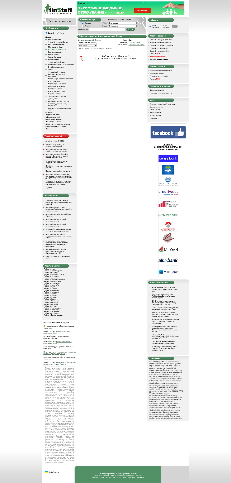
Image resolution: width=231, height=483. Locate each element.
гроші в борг (176, 381)
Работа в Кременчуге (52, 283)
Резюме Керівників (157, 73)
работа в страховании (174, 418)
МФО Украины (155, 112)
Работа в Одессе (50, 294)
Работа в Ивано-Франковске (54, 280)
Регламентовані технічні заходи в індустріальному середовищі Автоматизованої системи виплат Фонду (164, 329)
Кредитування (53, 54)
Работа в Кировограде (52, 281)
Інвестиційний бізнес (136, 45)
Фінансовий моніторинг (57, 62)
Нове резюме (166, 26)
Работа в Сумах (50, 299)
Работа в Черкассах (51, 310)
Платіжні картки (54, 81)
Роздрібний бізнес (55, 39)
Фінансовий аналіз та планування (61, 64)
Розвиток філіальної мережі (58, 101)
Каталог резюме (130, 474)
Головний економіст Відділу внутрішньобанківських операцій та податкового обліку (59, 209)
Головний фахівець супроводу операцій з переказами (57, 162)
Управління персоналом (57, 96)
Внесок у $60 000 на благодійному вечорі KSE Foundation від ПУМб (165, 308)
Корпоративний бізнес (56, 44)
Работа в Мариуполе (52, 290)
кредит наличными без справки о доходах (165, 364)
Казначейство (53, 59)
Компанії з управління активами (58, 124)
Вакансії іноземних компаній (160, 42)
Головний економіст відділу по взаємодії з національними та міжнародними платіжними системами (57, 243)
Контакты (140, 477)
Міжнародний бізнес (55, 47)
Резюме (88, 26)
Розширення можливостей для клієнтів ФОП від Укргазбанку (163, 342)
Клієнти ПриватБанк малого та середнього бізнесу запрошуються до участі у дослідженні (165, 314)
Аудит (50, 69)
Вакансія (88, 23)
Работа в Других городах (53, 315)
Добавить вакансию (118, 475)
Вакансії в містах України (159, 51)
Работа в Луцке (49, 287)
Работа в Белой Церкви (53, 271)
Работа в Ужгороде (51, 302)
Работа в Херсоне (50, 306)
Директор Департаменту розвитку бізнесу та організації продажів (58, 230)
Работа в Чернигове (51, 311)
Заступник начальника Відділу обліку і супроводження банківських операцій (59, 202)
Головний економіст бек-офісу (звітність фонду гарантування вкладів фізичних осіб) (57, 156)
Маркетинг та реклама (56, 86)
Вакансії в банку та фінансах (160, 40)
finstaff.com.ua (54, 472)
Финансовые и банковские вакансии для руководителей (59, 353)
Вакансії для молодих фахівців (161, 45)
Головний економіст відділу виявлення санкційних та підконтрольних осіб (56, 251)
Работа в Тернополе (51, 301)
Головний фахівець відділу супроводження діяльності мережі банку (58, 236)
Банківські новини (156, 107)
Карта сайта (121, 477)
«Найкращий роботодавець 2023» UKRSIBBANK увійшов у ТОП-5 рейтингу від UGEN (164, 348)
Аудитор (49, 188)
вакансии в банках (164, 368)
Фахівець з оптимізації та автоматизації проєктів (55, 145)
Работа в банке (134, 42)
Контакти (153, 118)
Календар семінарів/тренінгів (161, 93)
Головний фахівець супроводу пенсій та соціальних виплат (57, 150)
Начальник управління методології (58, 171)
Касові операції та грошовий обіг (60, 79)
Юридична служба (55, 89)
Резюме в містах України (159, 76)
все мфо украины (159, 372)
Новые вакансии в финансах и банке (56, 332)
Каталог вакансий (116, 474)
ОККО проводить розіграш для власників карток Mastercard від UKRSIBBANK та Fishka (164, 302)
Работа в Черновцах (51, 313)
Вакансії (155, 54)
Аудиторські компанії (54, 119)
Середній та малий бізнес (58, 42)
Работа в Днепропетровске (54, 274)
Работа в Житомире (51, 276)
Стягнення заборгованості (58, 91)
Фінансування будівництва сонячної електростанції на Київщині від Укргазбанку (165, 321)
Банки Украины (155, 110)
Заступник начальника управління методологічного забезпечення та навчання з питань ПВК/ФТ (58, 182)
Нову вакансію (155, 26)
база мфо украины (163, 378)
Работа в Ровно (50, 297)
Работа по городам (102, 475)
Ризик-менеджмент (55, 52)
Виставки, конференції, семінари (162, 104)
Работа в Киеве (50, 269)
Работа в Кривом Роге (52, 285)
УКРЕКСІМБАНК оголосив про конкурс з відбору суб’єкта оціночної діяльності (165, 336)
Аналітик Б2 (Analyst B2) (55, 141)
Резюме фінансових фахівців (161, 70)
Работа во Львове (50, 288)
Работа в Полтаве (50, 295)
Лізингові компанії (53, 117)
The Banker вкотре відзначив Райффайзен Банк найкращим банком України (163, 296)
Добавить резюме (134, 475)
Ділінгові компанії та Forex (56, 126)
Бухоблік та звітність (56, 67)
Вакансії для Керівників (159, 48)
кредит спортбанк (164, 391)
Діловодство (53, 99)
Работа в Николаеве (51, 292)
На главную (103, 474)
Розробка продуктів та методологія (56, 75)
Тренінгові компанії (157, 90)
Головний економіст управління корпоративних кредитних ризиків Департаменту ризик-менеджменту (59, 176)
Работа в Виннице (50, 272)
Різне (50, 112)
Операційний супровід (56, 72)
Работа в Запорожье (51, 278)
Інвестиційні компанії (54, 122)
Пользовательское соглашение (104, 477)
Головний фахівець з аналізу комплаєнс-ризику (56, 220)
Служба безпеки (54, 94)
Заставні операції (54, 57)
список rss (168, 408)
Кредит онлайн (155, 115)
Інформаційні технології (57, 84)
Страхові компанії (53, 115)
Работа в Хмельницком (52, 308)
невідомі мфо (170, 399)
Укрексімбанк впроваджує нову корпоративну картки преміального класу (165, 289)
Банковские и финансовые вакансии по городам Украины (59, 363)
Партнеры (131, 477)
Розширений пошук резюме (119, 20)
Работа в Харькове (51, 304)
